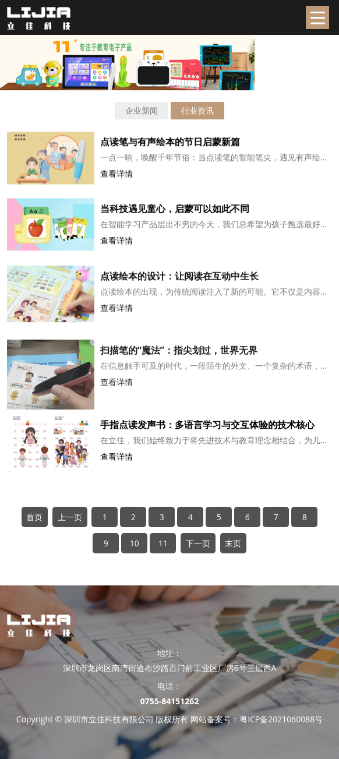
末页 (233, 543)
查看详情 (116, 177)
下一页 (198, 543)
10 (134, 543)
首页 (34, 517)
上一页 (70, 517)
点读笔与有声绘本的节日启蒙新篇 (170, 145)
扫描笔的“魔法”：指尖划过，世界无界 (178, 366)
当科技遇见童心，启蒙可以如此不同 (174, 213)
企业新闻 (141, 110)
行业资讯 (197, 110)
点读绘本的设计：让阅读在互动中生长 (179, 284)
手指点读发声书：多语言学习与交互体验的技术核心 (207, 425)
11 (163, 543)
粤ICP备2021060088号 (281, 719)
